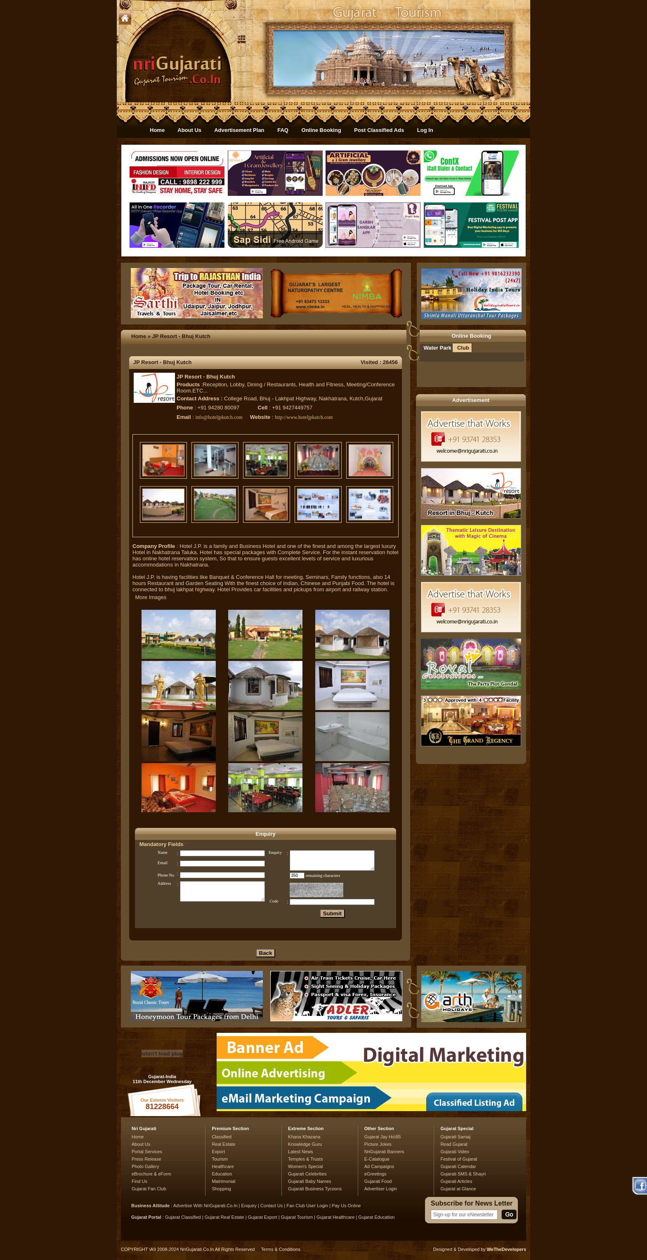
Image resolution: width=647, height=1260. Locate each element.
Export (218, 1151)
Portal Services (147, 1151)
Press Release (146, 1159)
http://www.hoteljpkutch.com (304, 417)
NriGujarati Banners (384, 1151)
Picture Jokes (378, 1144)
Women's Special (305, 1166)
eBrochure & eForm (151, 1173)
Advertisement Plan (239, 130)
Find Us (139, 1181)
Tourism (220, 1159)
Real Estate (223, 1144)
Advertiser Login (380, 1188)
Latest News (300, 1151)
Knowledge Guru (305, 1144)
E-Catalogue (377, 1159)
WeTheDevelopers (506, 1249)
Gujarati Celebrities (307, 1173)
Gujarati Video (454, 1151)
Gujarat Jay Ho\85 (382, 1136)
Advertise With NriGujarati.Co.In (205, 1205)
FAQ (282, 130)
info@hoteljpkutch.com (219, 417)
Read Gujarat (453, 1144)
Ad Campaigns (379, 1166)
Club (463, 348)
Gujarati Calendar (458, 1166)
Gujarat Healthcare (335, 1217)
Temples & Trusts (305, 1159)
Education (222, 1173)
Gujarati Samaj (455, 1136)
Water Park (437, 348)
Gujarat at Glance (458, 1188)
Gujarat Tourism (297, 1217)
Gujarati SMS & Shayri (463, 1173)
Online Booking (321, 130)
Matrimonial (223, 1181)
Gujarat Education (376, 1217)
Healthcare (223, 1166)
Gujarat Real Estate (224, 1217)
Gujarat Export (262, 1217)
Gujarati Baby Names (309, 1181)
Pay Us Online (346, 1205)
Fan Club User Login (307, 1205)
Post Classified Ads (379, 130)
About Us (189, 130)
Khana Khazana (304, 1136)
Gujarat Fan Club (149, 1188)
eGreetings (375, 1173)
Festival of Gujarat (458, 1159)
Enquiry (249, 1205)
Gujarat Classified (183, 1217)
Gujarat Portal (146, 1217)
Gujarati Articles (456, 1181)
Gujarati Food (378, 1181)
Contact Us (271, 1205)
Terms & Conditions (280, 1249)
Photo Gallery (145, 1166)
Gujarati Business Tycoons (315, 1188)
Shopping (221, 1188)
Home (157, 130)
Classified (221, 1136)
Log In (425, 130)
